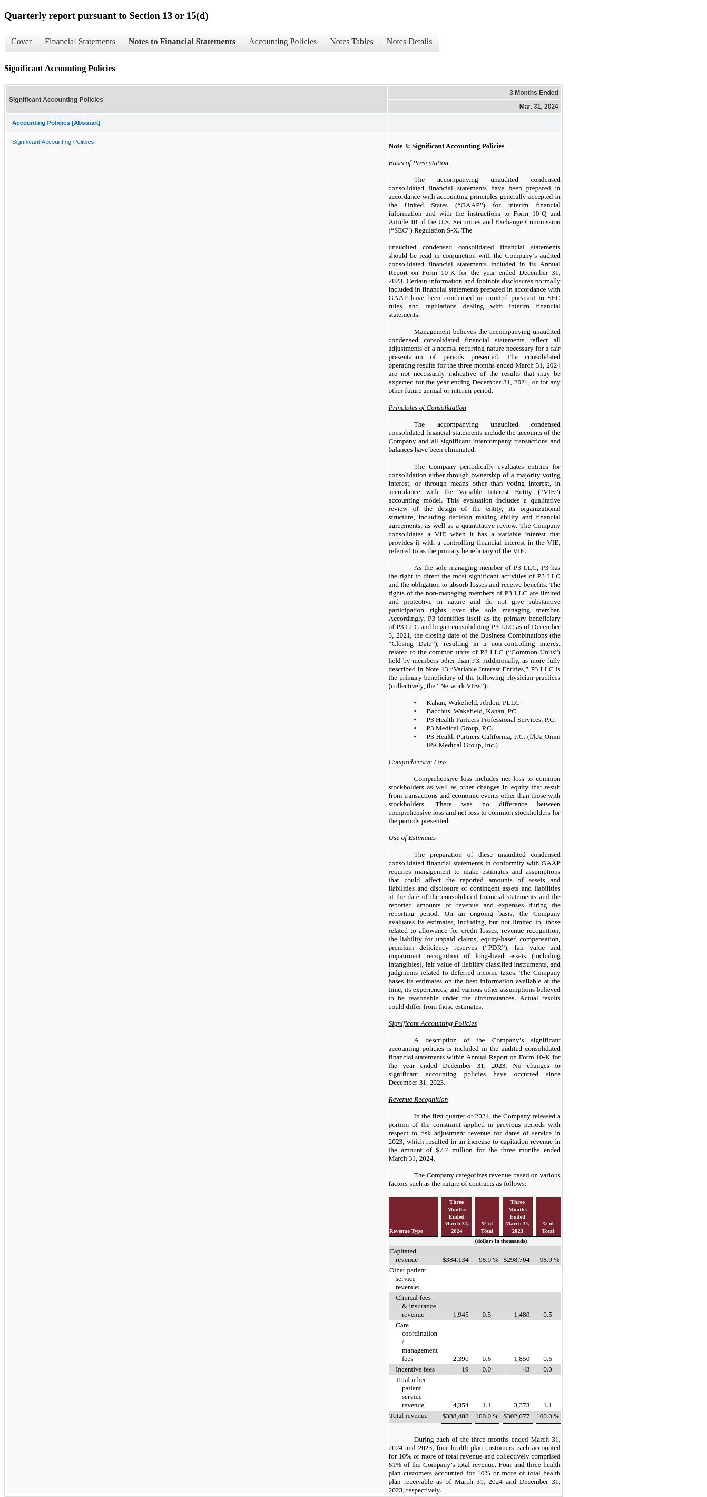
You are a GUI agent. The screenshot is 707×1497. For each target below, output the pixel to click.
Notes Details (410, 41)
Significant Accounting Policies (53, 142)
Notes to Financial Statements (182, 41)
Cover (21, 41)
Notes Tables (352, 41)
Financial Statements (80, 41)
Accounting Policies (283, 41)
